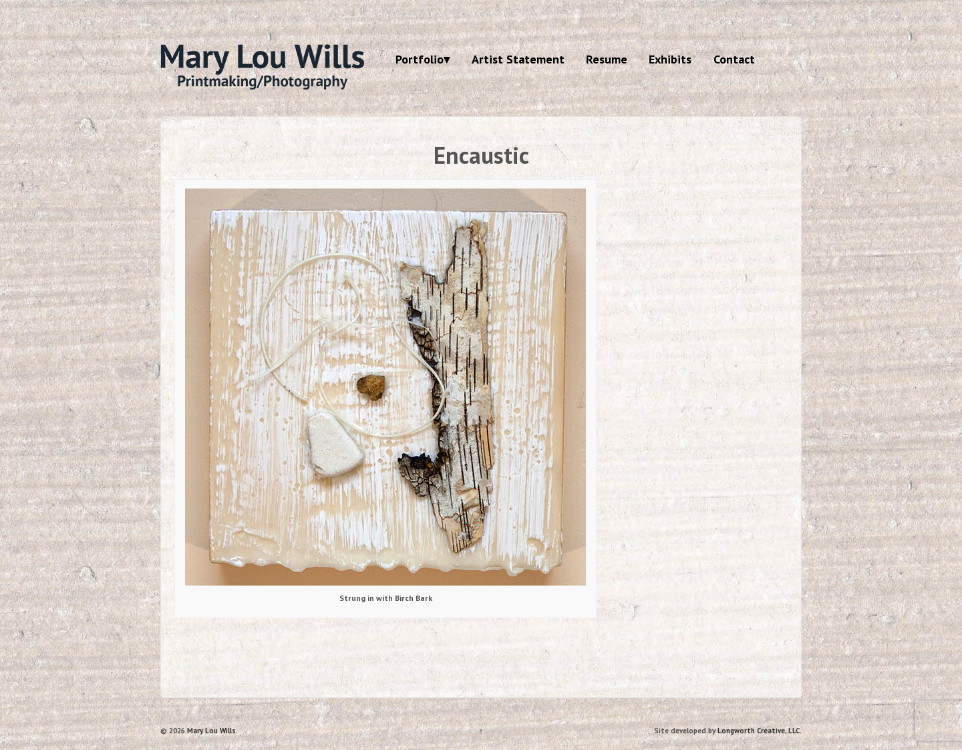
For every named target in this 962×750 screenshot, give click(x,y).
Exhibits (670, 59)
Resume (606, 59)
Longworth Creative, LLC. (759, 730)
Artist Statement (518, 59)
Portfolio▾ (422, 59)
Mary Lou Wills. (211, 730)
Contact (734, 59)
